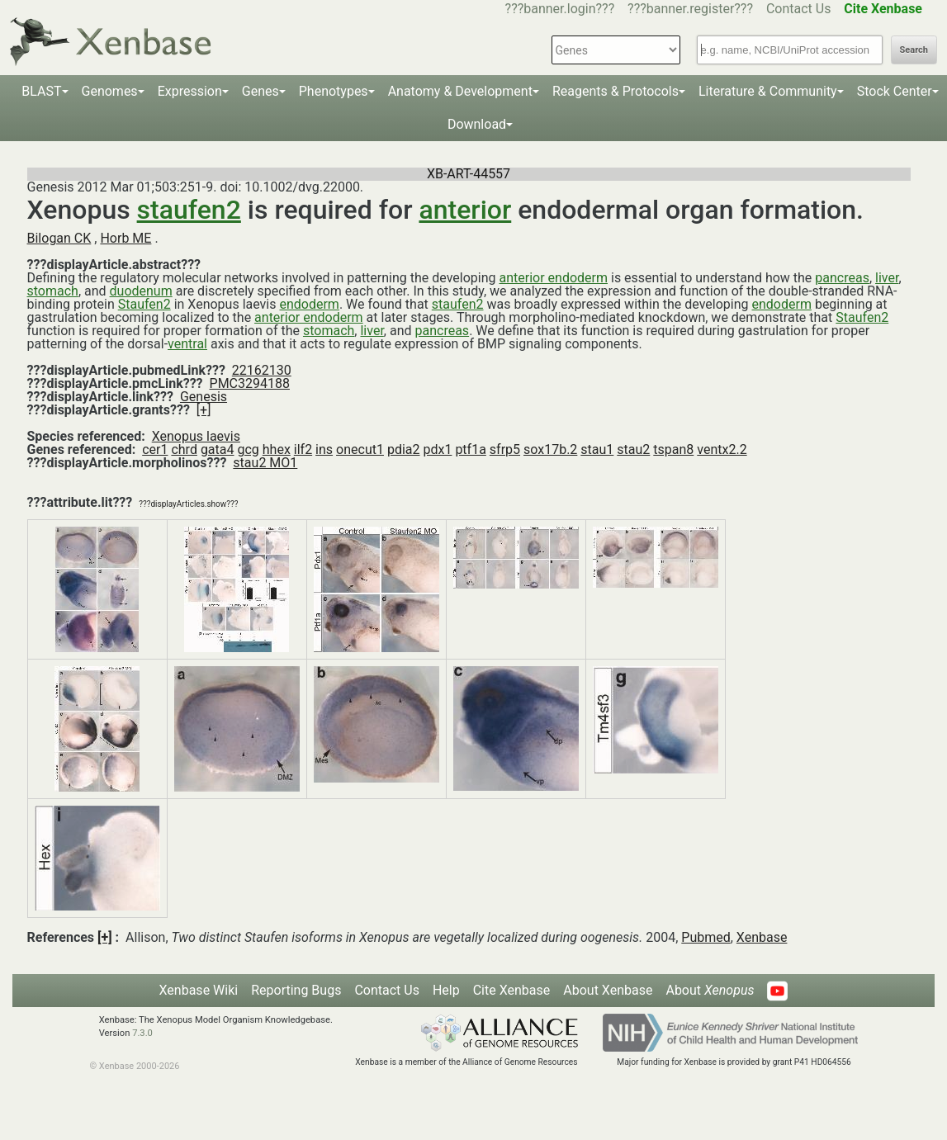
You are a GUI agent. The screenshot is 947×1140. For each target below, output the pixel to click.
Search (914, 50)
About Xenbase (607, 990)
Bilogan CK (59, 238)
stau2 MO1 (265, 463)
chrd (184, 449)
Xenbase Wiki (199, 990)
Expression (190, 91)
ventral (187, 344)
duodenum (141, 291)
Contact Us (798, 9)
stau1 (596, 449)
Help (446, 990)
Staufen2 (144, 304)
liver (886, 278)
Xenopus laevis (196, 436)
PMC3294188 (250, 383)
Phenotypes (333, 91)
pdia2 (403, 449)
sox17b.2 (550, 449)
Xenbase (762, 937)
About (709, 990)
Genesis (203, 396)
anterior (465, 209)
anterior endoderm (554, 278)
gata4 (217, 449)
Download (476, 124)
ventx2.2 (721, 449)
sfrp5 (505, 449)
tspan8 (673, 449)
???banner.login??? (560, 9)
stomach (52, 291)
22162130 (261, 370)
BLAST (41, 91)
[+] (204, 410)
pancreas (842, 278)
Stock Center (894, 91)
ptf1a (470, 449)
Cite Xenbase (512, 990)
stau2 (633, 449)
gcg (247, 449)
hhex (277, 449)
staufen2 (189, 209)
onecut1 (360, 449)
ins (324, 449)
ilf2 (303, 449)
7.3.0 (142, 1033)
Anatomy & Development (460, 91)
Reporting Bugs (296, 990)
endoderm (309, 304)
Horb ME (125, 238)
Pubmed (705, 937)
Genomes (110, 91)
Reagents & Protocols (615, 91)
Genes (260, 91)
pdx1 (437, 449)
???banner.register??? (690, 9)
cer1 (155, 449)
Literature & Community (767, 91)
